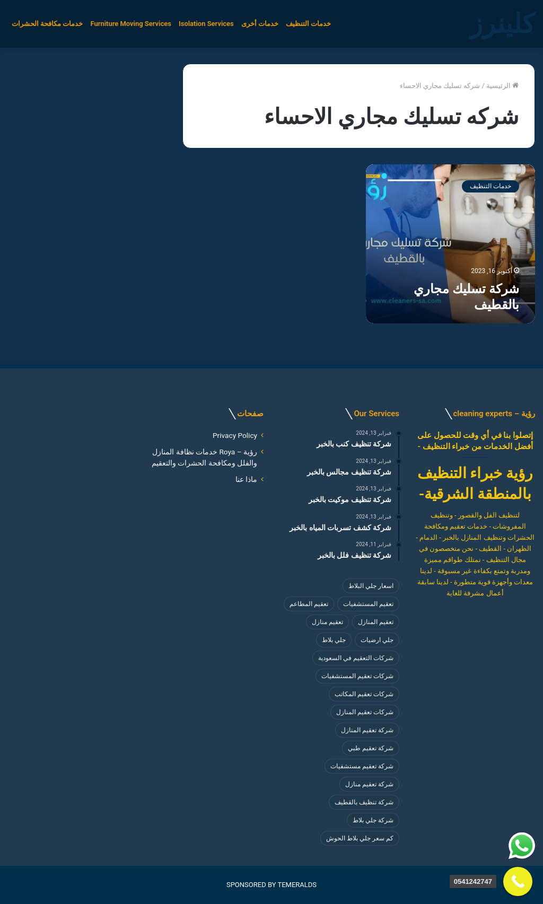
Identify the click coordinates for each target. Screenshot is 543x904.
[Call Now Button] (517, 881)
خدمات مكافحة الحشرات (47, 24)
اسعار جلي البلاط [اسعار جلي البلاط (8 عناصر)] (370, 586)
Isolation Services (206, 24)
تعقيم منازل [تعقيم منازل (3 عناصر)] (327, 622)
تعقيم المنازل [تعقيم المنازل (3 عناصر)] (375, 622)
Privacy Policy (235, 435)
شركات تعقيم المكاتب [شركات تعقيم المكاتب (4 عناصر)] (364, 694)
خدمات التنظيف (308, 24)
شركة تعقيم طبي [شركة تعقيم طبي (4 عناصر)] (370, 748)
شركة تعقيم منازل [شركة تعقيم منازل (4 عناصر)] (369, 784)
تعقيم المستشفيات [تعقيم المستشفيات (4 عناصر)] (368, 604)
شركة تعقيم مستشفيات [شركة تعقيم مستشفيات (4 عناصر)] (361, 766)
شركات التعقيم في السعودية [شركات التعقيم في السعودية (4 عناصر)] (355, 658)
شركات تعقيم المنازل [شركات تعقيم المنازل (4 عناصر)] (364, 712)
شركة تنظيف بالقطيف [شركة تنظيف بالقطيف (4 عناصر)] (364, 802)
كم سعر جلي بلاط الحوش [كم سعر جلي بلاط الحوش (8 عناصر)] (359, 838)
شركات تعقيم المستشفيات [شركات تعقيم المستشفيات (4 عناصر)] (357, 676)
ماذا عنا (246, 479)
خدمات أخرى (259, 24)
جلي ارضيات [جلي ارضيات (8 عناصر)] (377, 640)
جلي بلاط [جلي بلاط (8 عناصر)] (334, 640)
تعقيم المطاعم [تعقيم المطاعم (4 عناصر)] (309, 604)
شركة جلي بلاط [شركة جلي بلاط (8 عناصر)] (373, 820)
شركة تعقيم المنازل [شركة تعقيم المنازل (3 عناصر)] (367, 730)
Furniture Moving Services (130, 24)
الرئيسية (502, 86)
